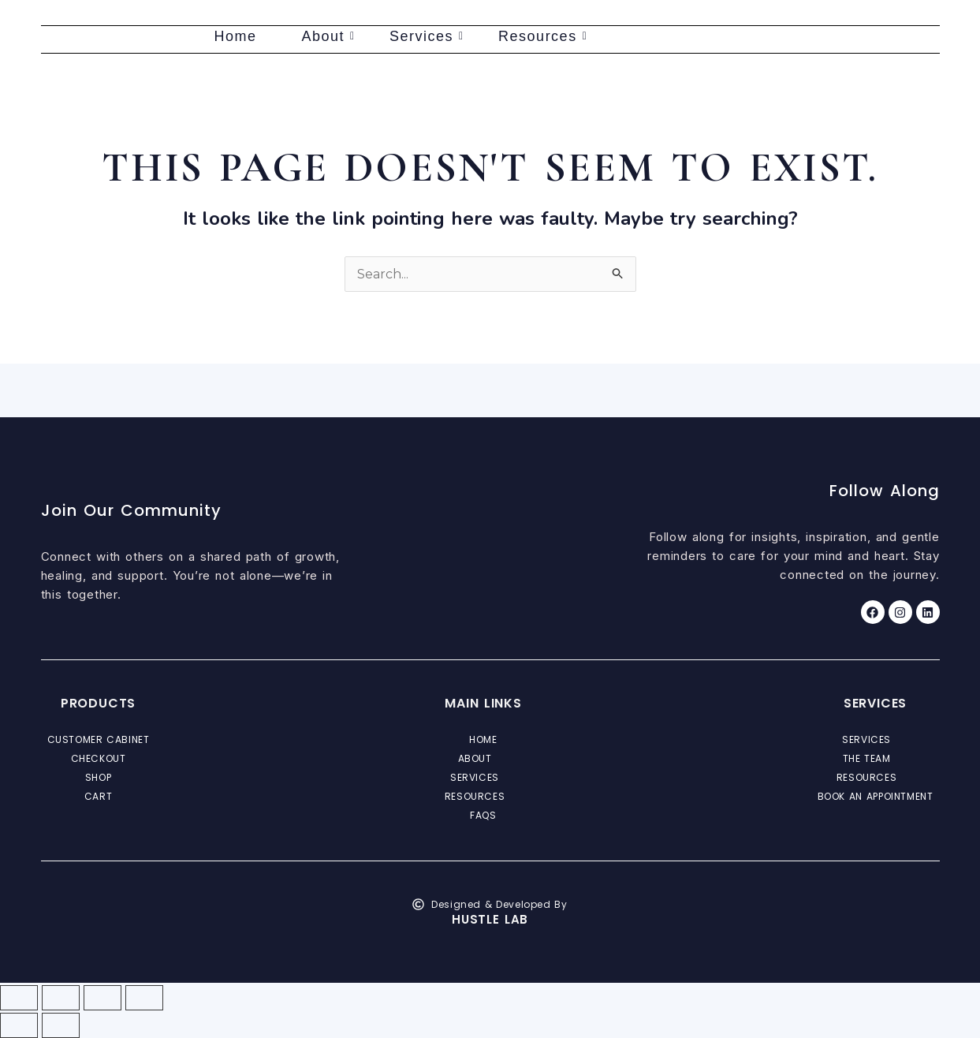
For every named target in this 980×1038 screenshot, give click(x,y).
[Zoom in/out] (19, 997)
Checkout (98, 758)
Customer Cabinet (98, 739)
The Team (875, 758)
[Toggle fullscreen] (61, 997)
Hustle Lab (490, 919)
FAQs (483, 815)
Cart (98, 796)
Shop (98, 777)
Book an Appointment (875, 796)
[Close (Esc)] (144, 997)
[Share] (102, 997)
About (329, 36)
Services (426, 36)
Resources (542, 36)
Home (235, 36)
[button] (483, 758)
